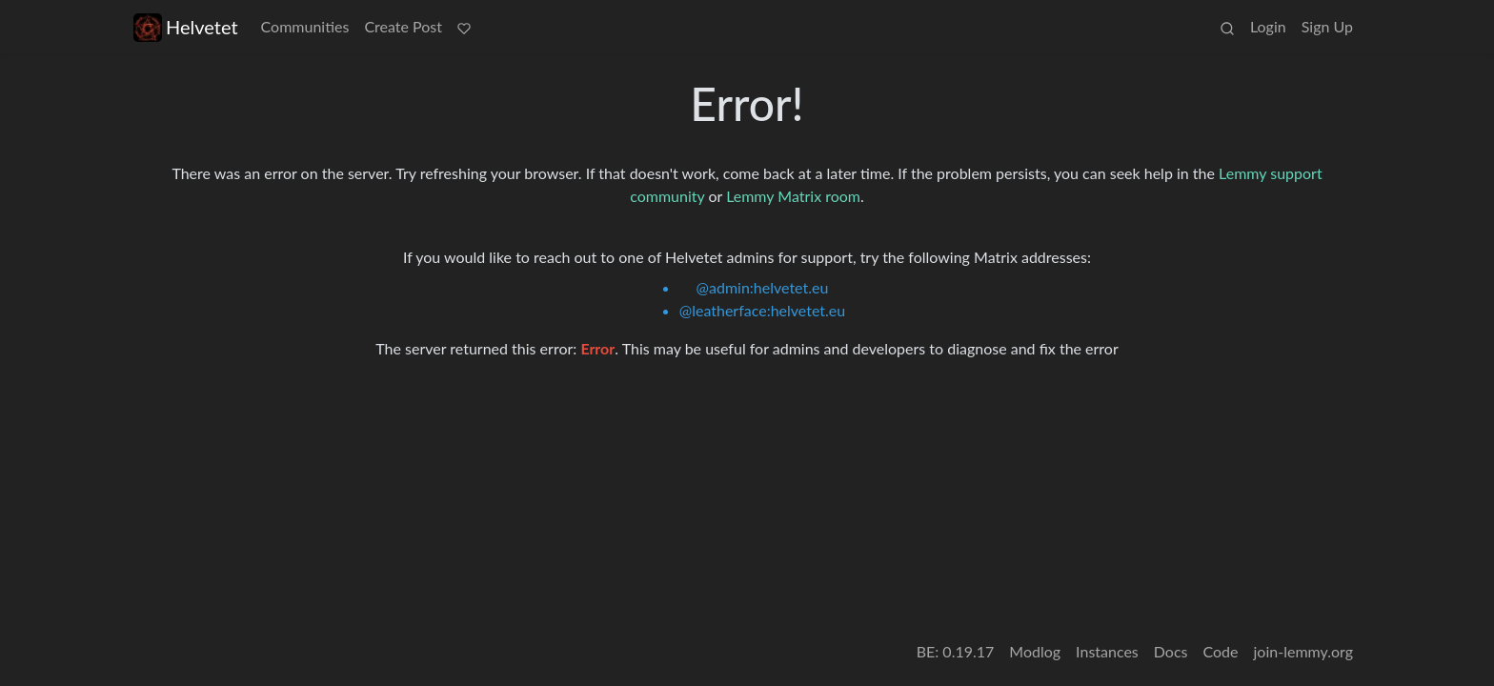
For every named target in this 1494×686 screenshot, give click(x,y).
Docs (1171, 651)
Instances (1107, 651)
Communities (305, 26)
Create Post (403, 26)
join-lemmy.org (1303, 651)
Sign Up (1327, 26)
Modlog (1034, 651)
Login (1268, 26)
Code (1221, 651)
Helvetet (185, 27)
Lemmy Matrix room (793, 196)
